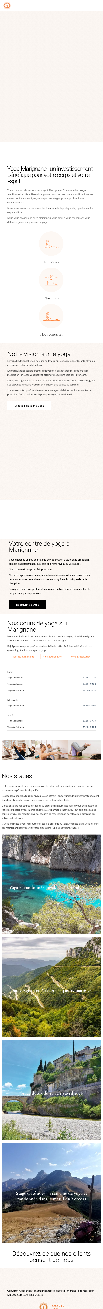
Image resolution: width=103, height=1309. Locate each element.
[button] (5, 711)
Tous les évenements (23, 617)
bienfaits (51, 168)
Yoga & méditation (80, 617)
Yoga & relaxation (52, 617)
